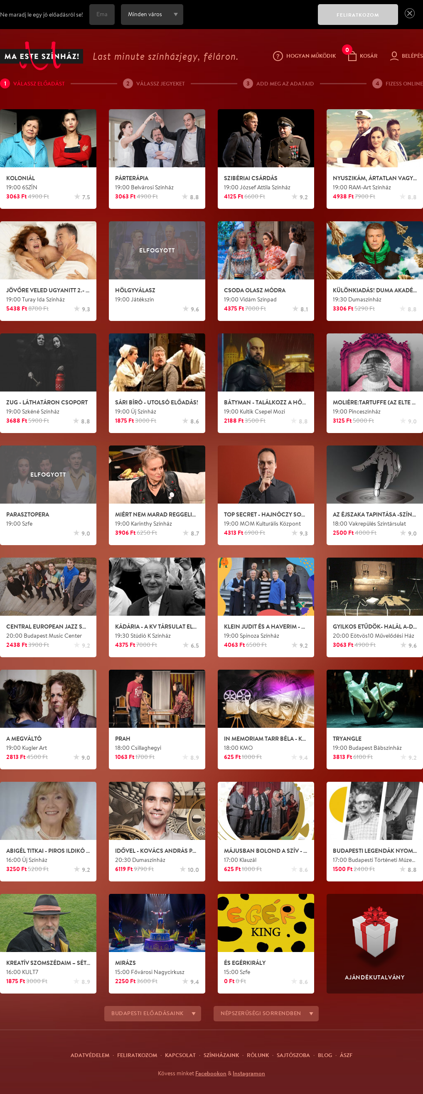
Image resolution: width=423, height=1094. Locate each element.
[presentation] (248, 20)
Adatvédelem (90, 1055)
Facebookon (210, 1073)
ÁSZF (346, 1055)
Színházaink (221, 1055)
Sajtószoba (293, 1055)
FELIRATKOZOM (358, 14)
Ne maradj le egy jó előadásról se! (41, 14)
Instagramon (249, 1073)
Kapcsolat (180, 1055)
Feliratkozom (137, 1055)
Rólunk (258, 1055)
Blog (325, 1055)
